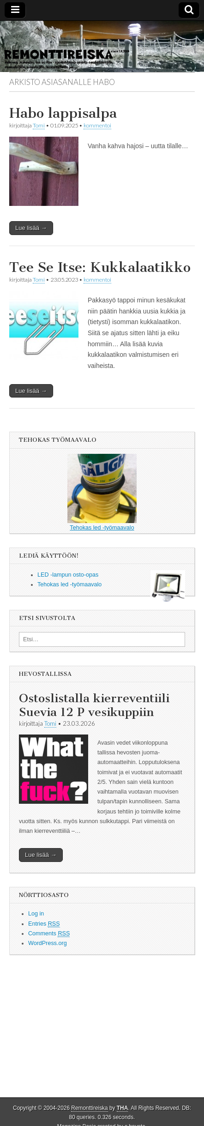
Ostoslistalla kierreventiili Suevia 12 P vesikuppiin (94, 705)
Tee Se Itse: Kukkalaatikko (100, 267)
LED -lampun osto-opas (67, 575)
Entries (44, 924)
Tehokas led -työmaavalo (102, 492)
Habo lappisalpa (63, 113)
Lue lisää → (31, 227)
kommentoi (97, 125)
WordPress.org (47, 943)
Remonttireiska (89, 1108)
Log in (36, 913)
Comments (49, 933)
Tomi (39, 125)
